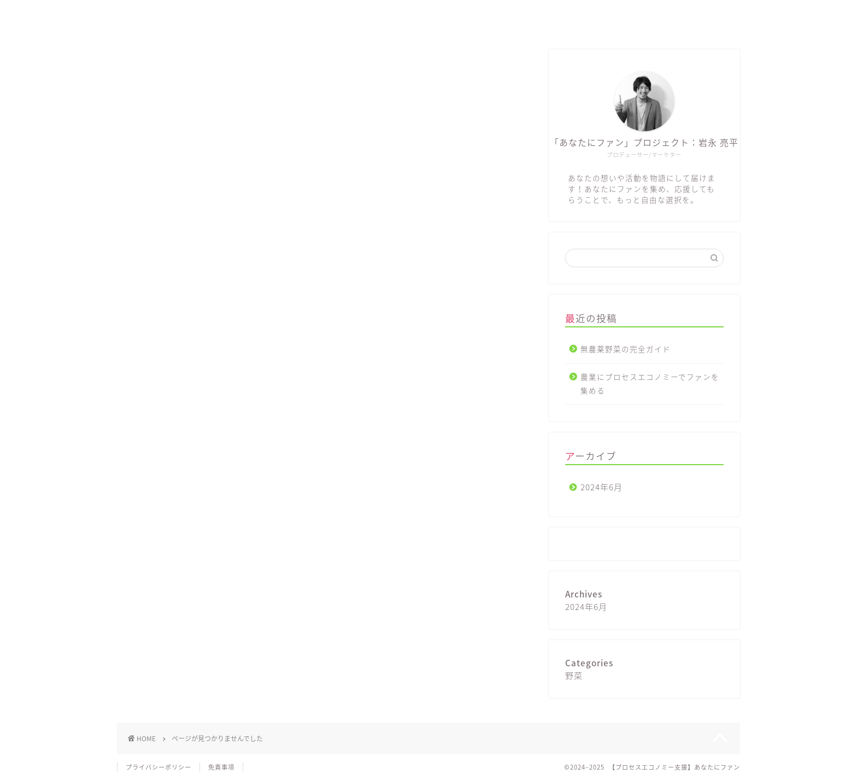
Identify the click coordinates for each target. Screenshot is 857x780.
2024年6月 (601, 486)
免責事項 (221, 767)
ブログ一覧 (646, 17)
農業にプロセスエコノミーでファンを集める (649, 383)
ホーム (590, 17)
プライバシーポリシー (158, 767)
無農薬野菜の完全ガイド (625, 348)
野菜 (169, 449)
